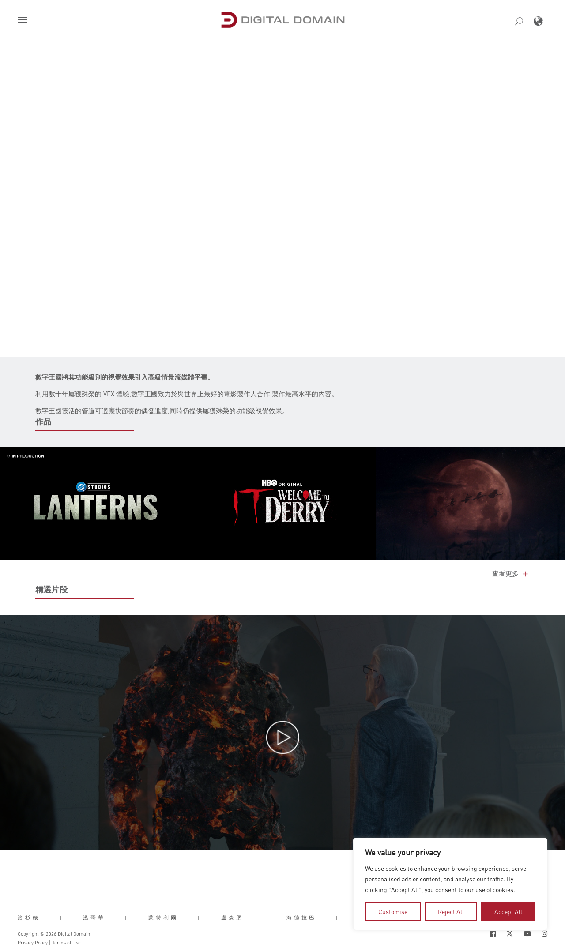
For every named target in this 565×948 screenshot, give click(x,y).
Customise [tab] (392, 911)
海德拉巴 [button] (301, 917)
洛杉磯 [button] (29, 917)
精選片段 (51, 589)
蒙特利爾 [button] (163, 917)
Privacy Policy (33, 943)
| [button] (62, 917)
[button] (24, 21)
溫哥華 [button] (94, 917)
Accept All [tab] (508, 911)
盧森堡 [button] (232, 917)
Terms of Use (66, 943)
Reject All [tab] (451, 911)
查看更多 (511, 573)
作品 (43, 421)
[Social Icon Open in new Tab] (493, 933)
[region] (450, 884)
